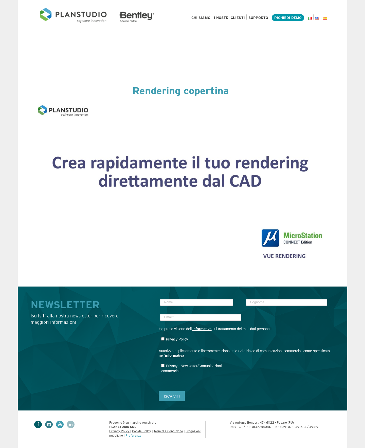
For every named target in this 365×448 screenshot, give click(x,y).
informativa (201, 329)
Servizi (113, 36)
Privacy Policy (119, 431)
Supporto (258, 18)
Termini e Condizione (168, 431)
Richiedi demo (288, 18)
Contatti (316, 36)
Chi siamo (200, 18)
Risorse (207, 36)
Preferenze (133, 435)
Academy (284, 36)
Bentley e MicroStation (160, 36)
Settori (82, 36)
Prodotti (49, 36)
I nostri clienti (229, 18)
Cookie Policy (141, 431)
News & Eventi (245, 36)
